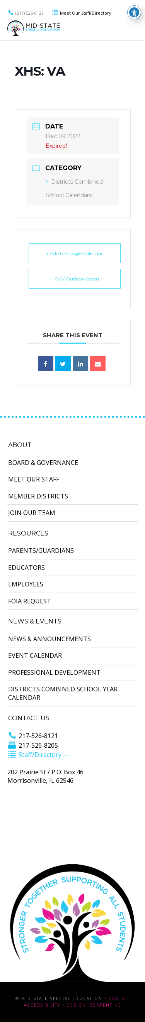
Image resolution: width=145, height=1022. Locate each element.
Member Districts (38, 496)
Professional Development (54, 672)
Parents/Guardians (41, 550)
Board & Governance (43, 462)
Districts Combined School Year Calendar (63, 693)
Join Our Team (31, 512)
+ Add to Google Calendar (74, 253)
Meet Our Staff (33, 479)
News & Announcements (49, 639)
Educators (26, 567)
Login (117, 998)
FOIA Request (29, 601)
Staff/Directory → (38, 754)
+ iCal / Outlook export (74, 279)
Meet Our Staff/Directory (81, 13)
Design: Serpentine (94, 1005)
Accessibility (42, 1005)
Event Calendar (35, 655)
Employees (25, 584)
